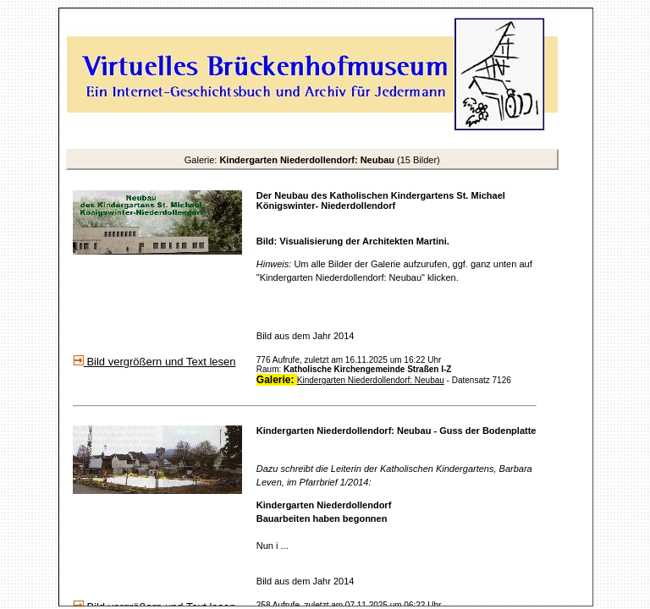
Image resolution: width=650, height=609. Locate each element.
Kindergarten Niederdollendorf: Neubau (370, 380)
